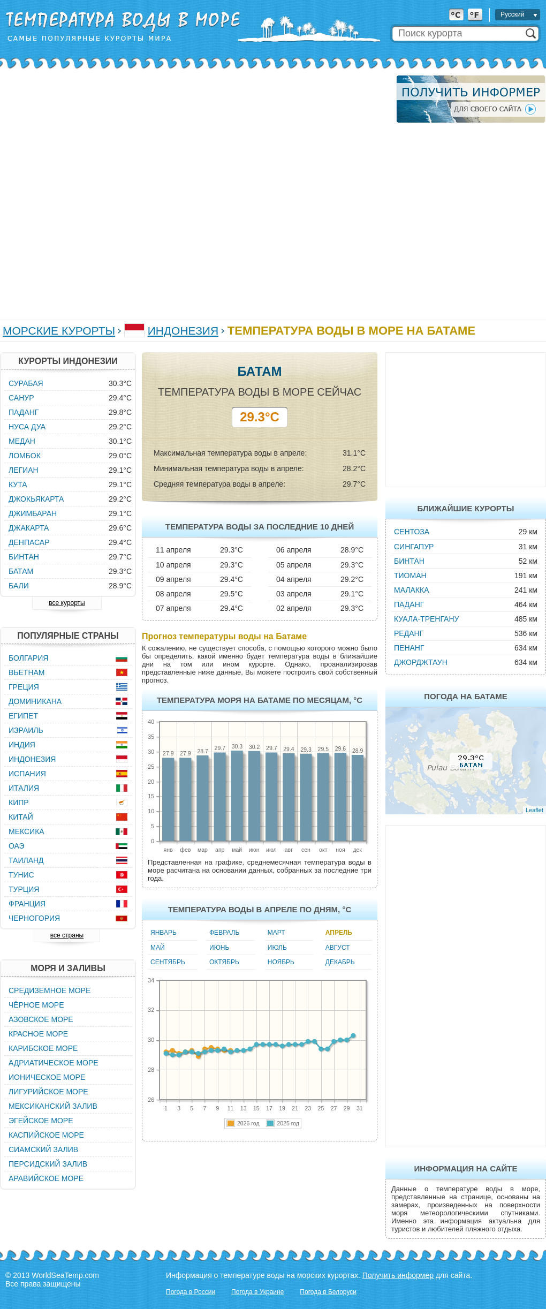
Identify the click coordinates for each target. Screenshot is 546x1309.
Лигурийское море (48, 1091)
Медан (22, 441)
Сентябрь (167, 962)
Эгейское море (41, 1120)
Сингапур (414, 546)
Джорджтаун (421, 662)
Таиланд (26, 860)
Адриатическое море (53, 1062)
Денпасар (29, 542)
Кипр (19, 802)
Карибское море (43, 1048)
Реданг (408, 633)
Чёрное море (36, 1005)
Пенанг (409, 648)
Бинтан (409, 561)
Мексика (26, 831)
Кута (18, 484)
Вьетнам (27, 672)
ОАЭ (17, 846)
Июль (277, 947)
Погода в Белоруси (328, 1292)
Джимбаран (33, 513)
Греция (24, 687)
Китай (21, 817)
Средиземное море (49, 990)
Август (337, 947)
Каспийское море (46, 1135)
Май (157, 947)
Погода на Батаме (465, 696)
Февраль (224, 932)
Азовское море (41, 1019)
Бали (19, 585)
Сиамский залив (43, 1149)
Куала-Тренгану (426, 619)
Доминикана (35, 701)
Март (276, 932)
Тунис (21, 875)
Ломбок (25, 455)
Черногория (34, 918)
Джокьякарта (36, 499)
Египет (23, 716)
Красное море (38, 1034)
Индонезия (183, 330)
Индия (22, 744)
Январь (163, 932)
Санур (21, 398)
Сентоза (411, 531)
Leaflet (534, 810)
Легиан (24, 470)
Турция (24, 889)
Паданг (409, 604)
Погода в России (190, 1292)
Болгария (28, 658)
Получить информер (398, 1275)
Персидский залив (48, 1164)
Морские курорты (59, 330)
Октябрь (224, 962)
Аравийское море (46, 1178)
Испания (27, 773)
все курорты (67, 603)
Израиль (26, 730)
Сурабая (26, 383)
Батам (21, 571)
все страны (67, 935)
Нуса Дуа (27, 426)
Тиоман (410, 575)
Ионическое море (47, 1077)
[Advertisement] (117, 192)
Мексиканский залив (53, 1106)
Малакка (411, 590)
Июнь (219, 947)
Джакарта (29, 528)
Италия (24, 788)
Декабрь (340, 962)
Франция (27, 903)
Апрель (338, 932)
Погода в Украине (257, 1292)
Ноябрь (281, 962)
